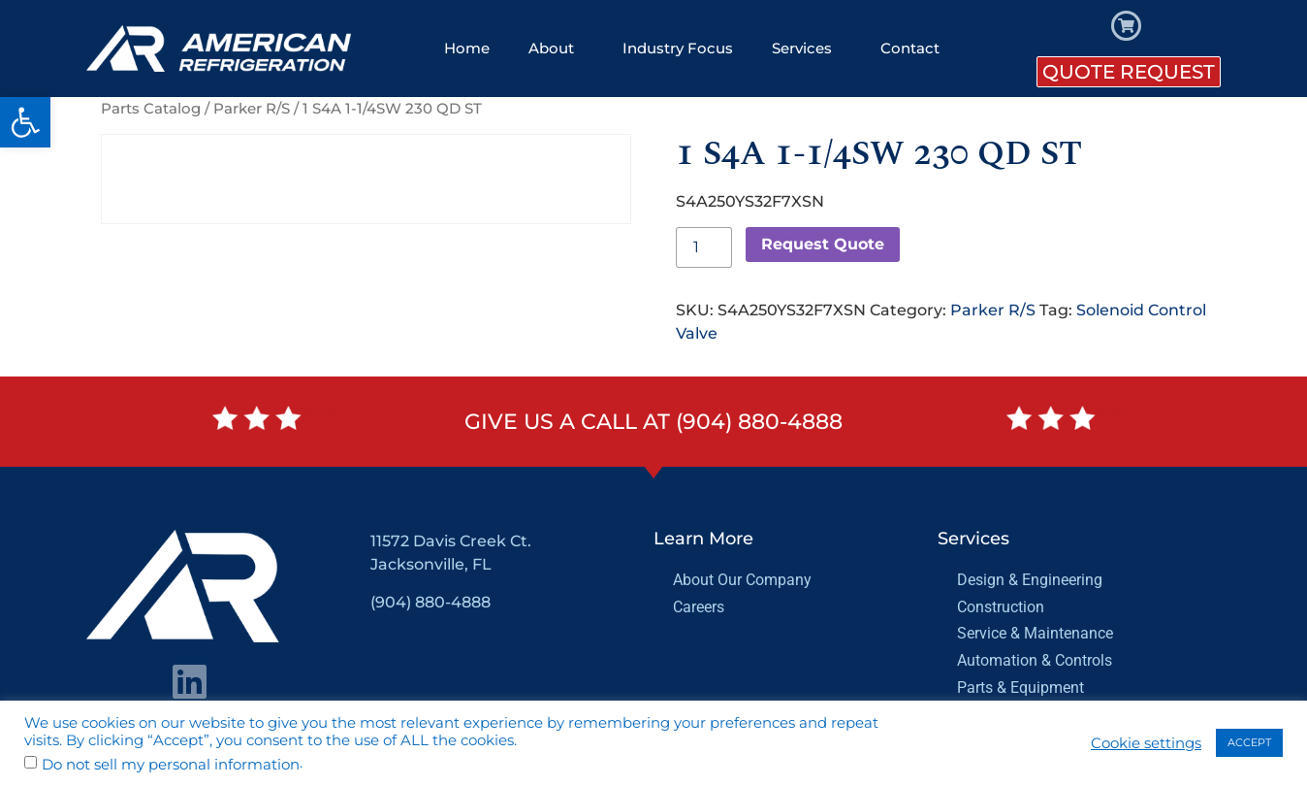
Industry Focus (677, 48)
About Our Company (742, 580)
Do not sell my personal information (171, 765)
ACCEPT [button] (1249, 742)
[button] (25, 122)
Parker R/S (251, 108)
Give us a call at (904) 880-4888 (653, 422)
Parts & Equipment (1020, 687)
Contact (910, 48)
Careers (698, 607)
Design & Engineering (1029, 580)
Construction (1000, 607)
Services (807, 48)
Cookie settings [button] (1146, 743)
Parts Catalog (151, 108)
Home (467, 48)
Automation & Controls (1034, 660)
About (556, 48)
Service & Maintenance (1035, 633)
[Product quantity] (704, 247)
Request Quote (822, 244)
